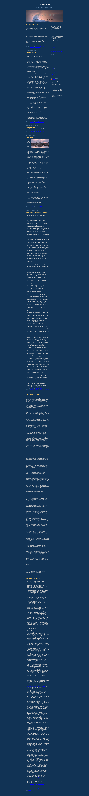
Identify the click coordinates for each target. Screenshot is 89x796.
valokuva (42, 122)
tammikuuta (55, 69)
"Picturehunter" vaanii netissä (33, 578)
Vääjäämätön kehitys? (31, 52)
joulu (31, 132)
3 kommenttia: (41, 121)
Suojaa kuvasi (29, 137)
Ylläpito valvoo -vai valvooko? (33, 394)
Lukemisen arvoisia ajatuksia (33, 24)
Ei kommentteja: (41, 46)
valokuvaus (46, 389)
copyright (32, 47)
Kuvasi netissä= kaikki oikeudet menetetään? (37, 212)
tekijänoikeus (37, 47)
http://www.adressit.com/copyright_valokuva (35, 777)
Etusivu (37, 788)
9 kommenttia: (41, 388)
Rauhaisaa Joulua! (30, 127)
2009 (53, 74)
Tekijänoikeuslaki (53, 47)
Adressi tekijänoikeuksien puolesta (56, 51)
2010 (53, 68)
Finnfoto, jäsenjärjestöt (54, 48)
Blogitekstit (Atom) (31, 790)
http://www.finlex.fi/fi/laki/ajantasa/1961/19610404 (36, 686)
